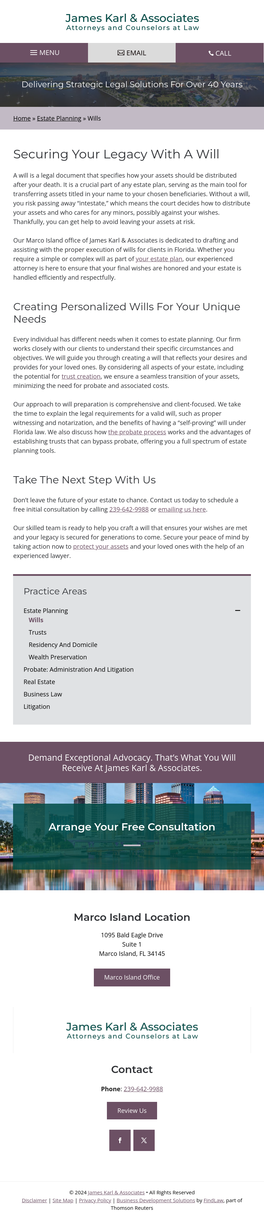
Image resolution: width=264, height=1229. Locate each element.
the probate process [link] (137, 432)
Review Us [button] (131, 1110)
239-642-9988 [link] (129, 509)
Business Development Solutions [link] (156, 1200)
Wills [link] (36, 620)
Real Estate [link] (39, 682)
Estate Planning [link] (45, 610)
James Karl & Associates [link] (116, 1192)
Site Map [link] (63, 1200)
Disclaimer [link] (34, 1200)
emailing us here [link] (182, 509)
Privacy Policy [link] (95, 1200)
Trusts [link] (37, 632)
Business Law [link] (42, 694)
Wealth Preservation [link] (58, 657)
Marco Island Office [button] (132, 977)
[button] (43, 50)
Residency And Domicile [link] (63, 644)
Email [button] (136, 52)
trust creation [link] (81, 376)
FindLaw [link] (213, 1200)
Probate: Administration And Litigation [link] (78, 669)
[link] (132, 21)
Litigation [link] (36, 706)
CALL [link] (223, 53)
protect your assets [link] (101, 546)
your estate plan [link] (159, 259)
